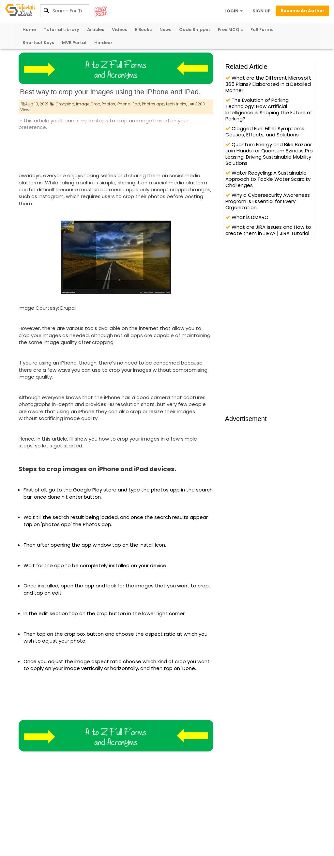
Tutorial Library (61, 29)
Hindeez (103, 42)
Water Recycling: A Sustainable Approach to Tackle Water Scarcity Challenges (268, 179)
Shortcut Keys (38, 42)
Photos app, (153, 104)
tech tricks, (176, 104)
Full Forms (261, 29)
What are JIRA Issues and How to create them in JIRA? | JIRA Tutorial (268, 230)
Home (29, 29)
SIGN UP (261, 11)
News (165, 29)
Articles (95, 29)
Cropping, (65, 104)
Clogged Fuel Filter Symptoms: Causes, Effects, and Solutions (265, 131)
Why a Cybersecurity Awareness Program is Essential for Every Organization (267, 201)
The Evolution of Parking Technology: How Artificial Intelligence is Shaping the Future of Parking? (268, 109)
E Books (143, 29)
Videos (119, 29)
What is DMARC (246, 217)
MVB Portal (74, 42)
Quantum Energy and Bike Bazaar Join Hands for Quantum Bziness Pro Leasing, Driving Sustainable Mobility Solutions (269, 153)
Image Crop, (88, 104)
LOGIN (233, 11)
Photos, (109, 104)
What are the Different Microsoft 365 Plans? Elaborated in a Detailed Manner (268, 84)
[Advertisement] (137, 149)
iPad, (136, 104)
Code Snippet (194, 29)
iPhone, (123, 104)
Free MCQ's (230, 29)
